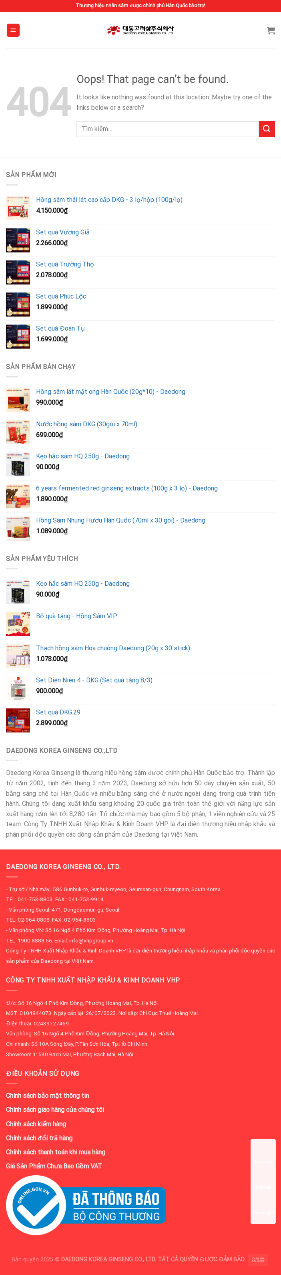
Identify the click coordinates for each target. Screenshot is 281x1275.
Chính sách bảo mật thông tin (47, 1095)
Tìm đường (263, 1154)
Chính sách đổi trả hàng (39, 1138)
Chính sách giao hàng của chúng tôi (55, 1110)
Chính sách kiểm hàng (36, 1124)
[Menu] (13, 30)
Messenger (263, 1205)
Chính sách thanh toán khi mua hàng (55, 1152)
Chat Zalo (263, 1180)
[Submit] (267, 129)
